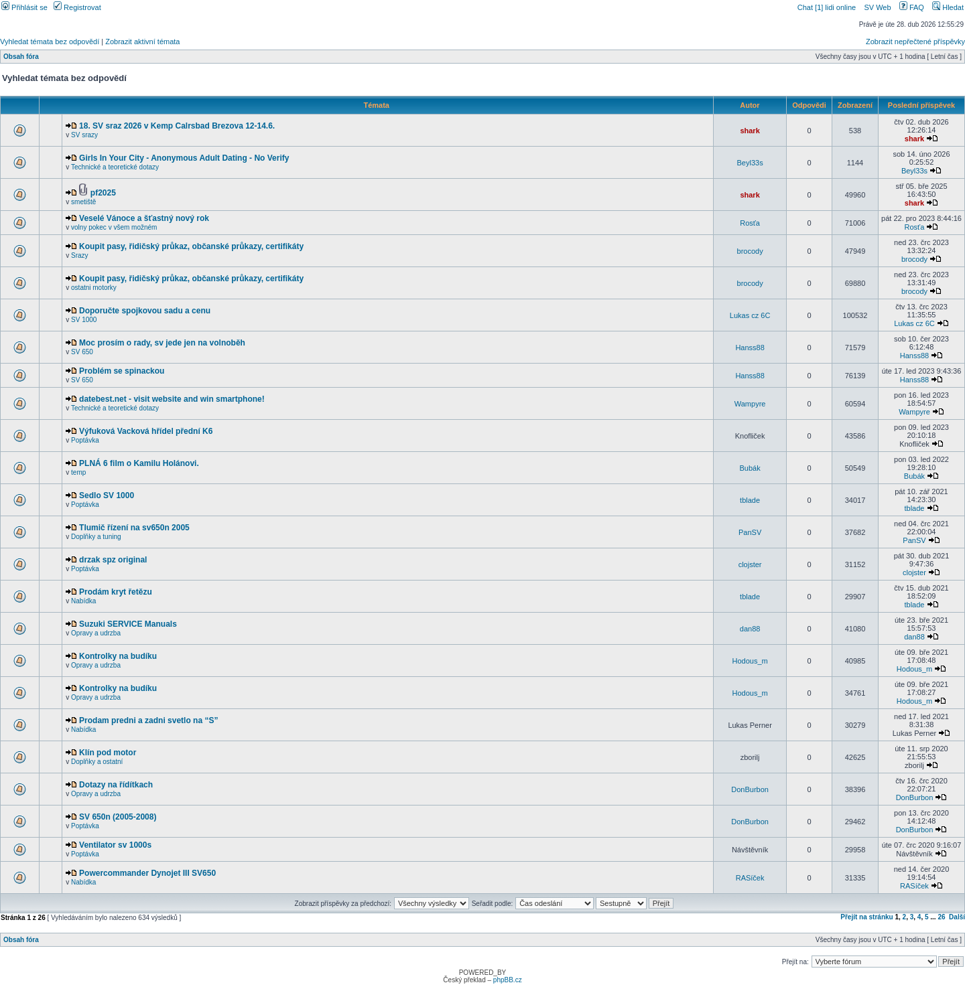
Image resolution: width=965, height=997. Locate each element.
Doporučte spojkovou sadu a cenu (144, 310)
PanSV (749, 532)
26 (941, 917)
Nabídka (83, 601)
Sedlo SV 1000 (106, 495)
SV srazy (84, 135)
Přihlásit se (24, 7)
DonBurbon (750, 789)
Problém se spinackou (121, 371)
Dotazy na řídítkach (116, 784)
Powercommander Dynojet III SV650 (147, 873)
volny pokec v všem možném (114, 227)
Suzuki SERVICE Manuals (128, 624)
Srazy (79, 255)
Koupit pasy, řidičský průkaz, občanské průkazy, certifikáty (191, 246)
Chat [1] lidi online (827, 7)
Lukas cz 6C (750, 315)
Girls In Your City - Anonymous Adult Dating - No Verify (184, 158)
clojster (750, 564)
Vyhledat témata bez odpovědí (49, 41)
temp (78, 472)
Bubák (749, 468)
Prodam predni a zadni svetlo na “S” (148, 720)
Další (957, 917)
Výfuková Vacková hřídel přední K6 (145, 431)
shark (749, 131)
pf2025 (103, 193)
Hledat (948, 7)
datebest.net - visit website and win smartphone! (172, 399)
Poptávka (85, 440)
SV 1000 (83, 319)
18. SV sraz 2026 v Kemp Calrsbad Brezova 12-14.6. (177, 126)
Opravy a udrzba (96, 633)
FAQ (911, 7)
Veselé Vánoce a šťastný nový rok (144, 218)
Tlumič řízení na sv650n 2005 (134, 527)
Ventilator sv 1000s (115, 845)
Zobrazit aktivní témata (142, 41)
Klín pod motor (107, 752)
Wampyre (750, 404)
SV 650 (82, 352)
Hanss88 (749, 347)
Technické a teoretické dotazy (115, 167)
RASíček (750, 878)
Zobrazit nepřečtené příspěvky (915, 41)
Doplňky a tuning (96, 536)
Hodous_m (749, 661)
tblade (750, 500)
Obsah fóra (21, 56)
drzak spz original (113, 559)
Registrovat (77, 7)
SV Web (877, 7)
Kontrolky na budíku (118, 656)
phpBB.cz (507, 980)
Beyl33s (750, 163)
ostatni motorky (94, 287)
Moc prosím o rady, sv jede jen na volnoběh (162, 343)
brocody (750, 251)
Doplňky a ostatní (97, 761)
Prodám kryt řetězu (115, 592)
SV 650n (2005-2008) (117, 817)
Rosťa (750, 223)
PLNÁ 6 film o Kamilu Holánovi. (139, 463)
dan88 (750, 629)
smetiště (83, 202)
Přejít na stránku (866, 917)
